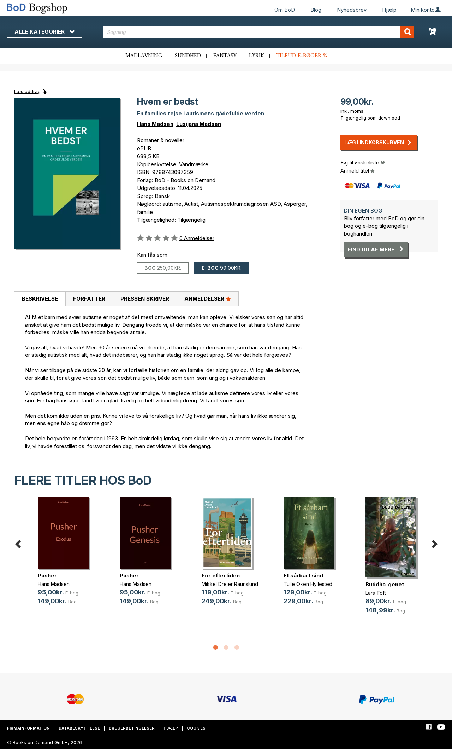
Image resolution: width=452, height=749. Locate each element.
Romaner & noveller (160, 140)
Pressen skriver (144, 298)
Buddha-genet (384, 584)
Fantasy (225, 56)
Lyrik (256, 56)
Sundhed (188, 56)
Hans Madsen (155, 124)
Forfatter (89, 298)
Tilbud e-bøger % (301, 56)
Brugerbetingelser (132, 728)
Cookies (196, 728)
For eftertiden (221, 575)
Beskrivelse (40, 298)
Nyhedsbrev (352, 9)
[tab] (39, 299)
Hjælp (389, 9)
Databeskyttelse (79, 728)
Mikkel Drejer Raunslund (230, 584)
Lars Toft (375, 593)
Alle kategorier (44, 31)
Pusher (47, 575)
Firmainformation (28, 728)
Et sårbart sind (303, 575)
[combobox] (258, 32)
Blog (315, 9)
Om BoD (284, 9)
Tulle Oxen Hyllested (308, 584)
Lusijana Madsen (198, 124)
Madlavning (143, 56)
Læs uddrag (27, 91)
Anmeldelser (207, 298)
